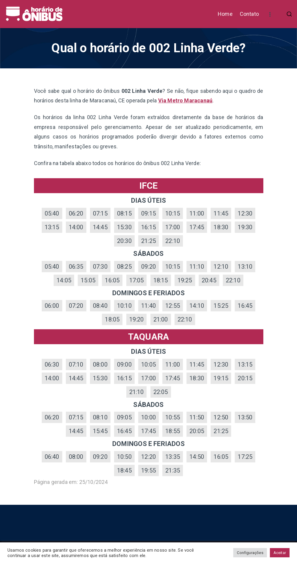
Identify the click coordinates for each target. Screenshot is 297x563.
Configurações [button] (250, 552)
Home (225, 14)
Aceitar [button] (279, 552)
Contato (249, 14)
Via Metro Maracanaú (185, 100)
